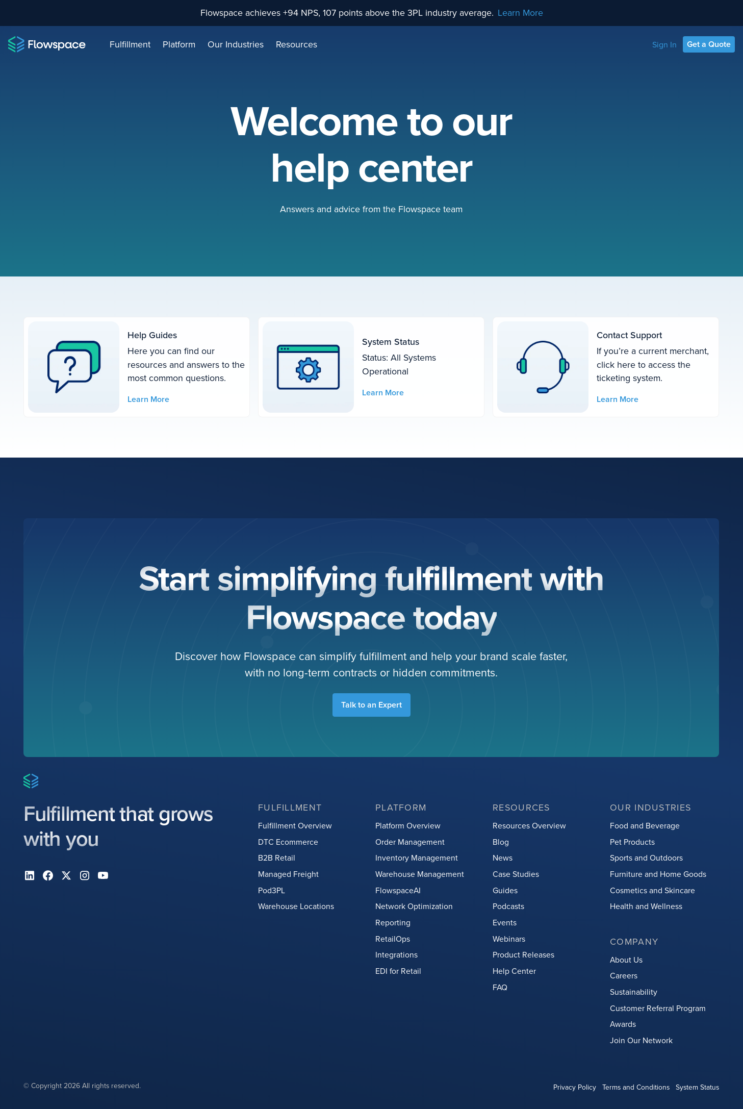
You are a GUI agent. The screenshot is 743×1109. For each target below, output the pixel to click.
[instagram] (85, 875)
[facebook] (48, 875)
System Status (698, 1087)
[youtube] (103, 875)
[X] (66, 875)
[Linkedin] (29, 875)
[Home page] (47, 44)
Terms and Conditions (636, 1087)
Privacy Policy (575, 1087)
